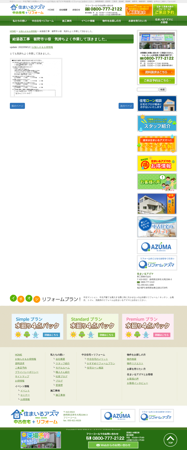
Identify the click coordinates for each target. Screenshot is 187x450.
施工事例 (60, 395)
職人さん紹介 (63, 372)
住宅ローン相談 (95, 367)
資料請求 (19, 363)
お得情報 (19, 380)
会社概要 (60, 359)
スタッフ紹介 (63, 363)
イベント (25, 390)
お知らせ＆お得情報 (28, 31)
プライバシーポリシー (26, 372)
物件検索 (131, 359)
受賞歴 (59, 385)
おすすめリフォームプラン (101, 363)
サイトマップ (22, 376)
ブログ (59, 380)
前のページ (17, 106)
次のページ (126, 106)
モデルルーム (63, 367)
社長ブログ (61, 376)
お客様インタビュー (137, 383)
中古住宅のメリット (97, 359)
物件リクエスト (135, 363)
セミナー (25, 395)
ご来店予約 (21, 367)
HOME (13, 31)
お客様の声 (133, 378)
